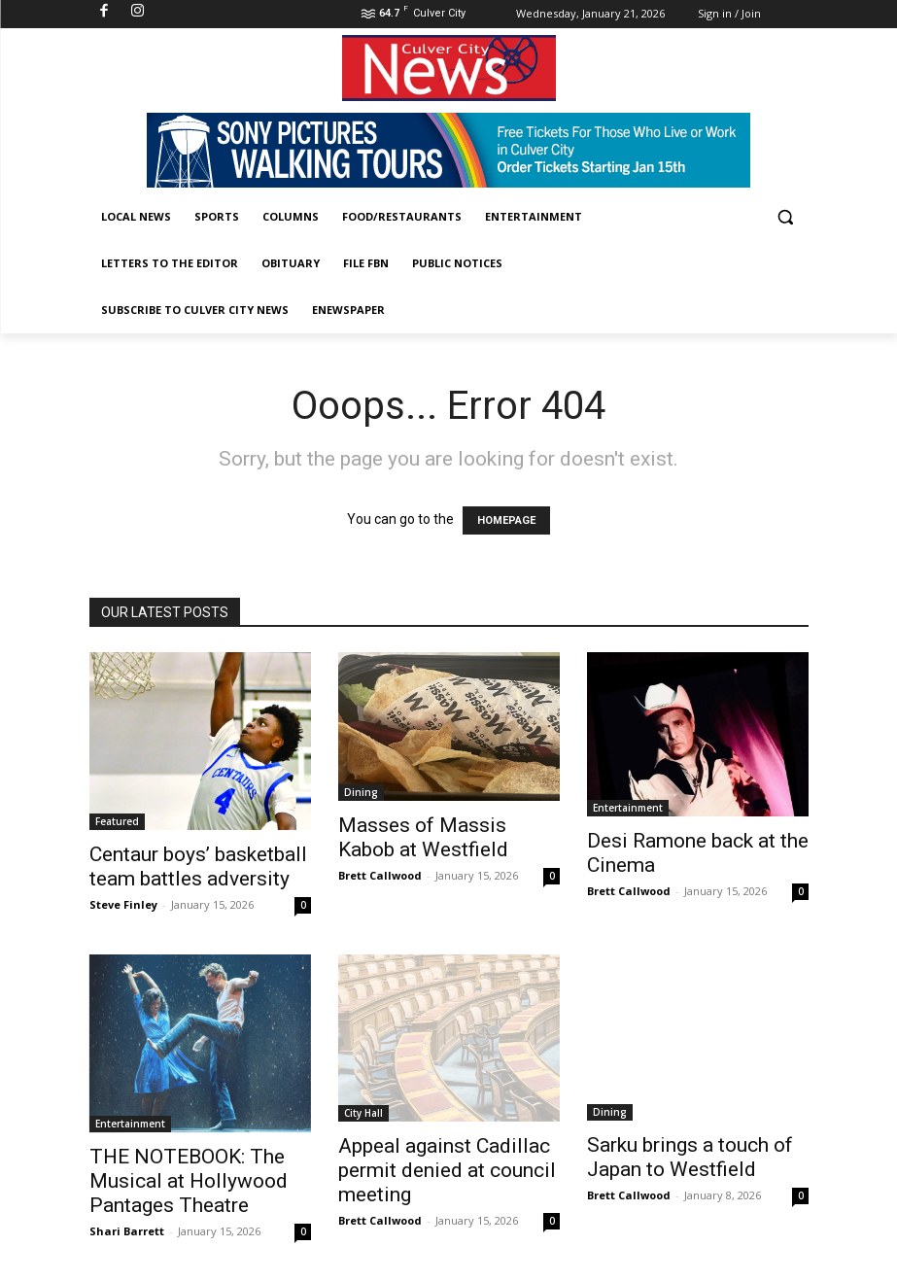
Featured (117, 821)
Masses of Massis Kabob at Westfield (423, 837)
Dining (361, 792)
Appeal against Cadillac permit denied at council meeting (447, 1170)
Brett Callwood (380, 875)
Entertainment (628, 807)
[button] (786, 217)
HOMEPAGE (506, 520)
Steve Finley (123, 904)
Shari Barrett (126, 1231)
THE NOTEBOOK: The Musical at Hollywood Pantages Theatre (188, 1181)
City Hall (363, 1113)
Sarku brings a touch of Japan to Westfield (690, 1157)
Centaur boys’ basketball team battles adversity (198, 866)
